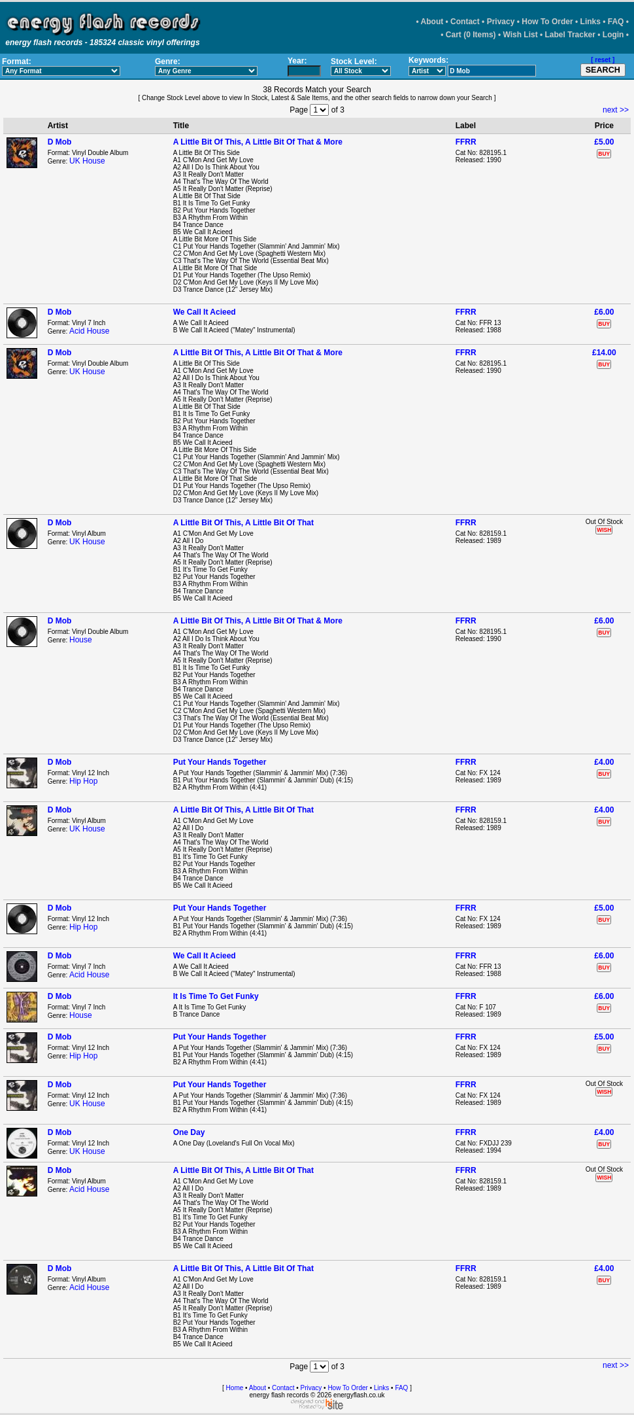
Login (613, 34)
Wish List (520, 34)
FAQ (616, 21)
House (80, 639)
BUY (604, 153)
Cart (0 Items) (471, 34)
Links (590, 21)
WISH (604, 530)
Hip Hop (83, 781)
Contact (465, 21)
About (432, 21)
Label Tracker (570, 34)
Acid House (89, 331)
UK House (87, 161)
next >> (616, 109)
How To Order (547, 21)
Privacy (501, 21)
